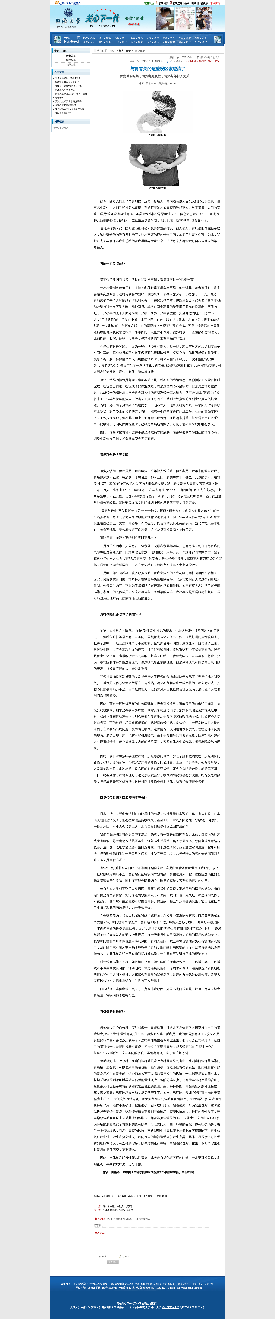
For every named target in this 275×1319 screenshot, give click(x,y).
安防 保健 (169, 42)
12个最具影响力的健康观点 (68, 78)
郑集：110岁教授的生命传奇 (68, 86)
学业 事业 (105, 42)
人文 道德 (153, 38)
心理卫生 (71, 64)
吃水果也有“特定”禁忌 (65, 90)
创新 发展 (105, 38)
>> (116, 50)
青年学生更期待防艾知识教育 (117, 1206)
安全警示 (71, 55)
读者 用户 (185, 42)
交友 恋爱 (185, 38)
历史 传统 (121, 42)
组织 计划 (201, 38)
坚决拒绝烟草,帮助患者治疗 (68, 82)
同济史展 (203, 3)
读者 (160, 3)
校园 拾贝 (121, 38)
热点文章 (59, 72)
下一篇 (97, 1210)
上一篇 (97, 1206)
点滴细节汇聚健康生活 (65, 105)
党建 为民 (169, 38)
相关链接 (59, 121)
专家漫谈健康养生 (63, 113)
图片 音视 (201, 42)
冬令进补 (59, 97)
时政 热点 (89, 38)
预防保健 (71, 60)
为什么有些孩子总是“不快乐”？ (118, 1210)
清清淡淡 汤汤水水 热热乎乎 (68, 101)
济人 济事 (153, 42)
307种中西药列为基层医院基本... (70, 109)
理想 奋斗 (89, 42)
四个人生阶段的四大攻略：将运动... (72, 93)
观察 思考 (137, 38)
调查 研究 (137, 42)
